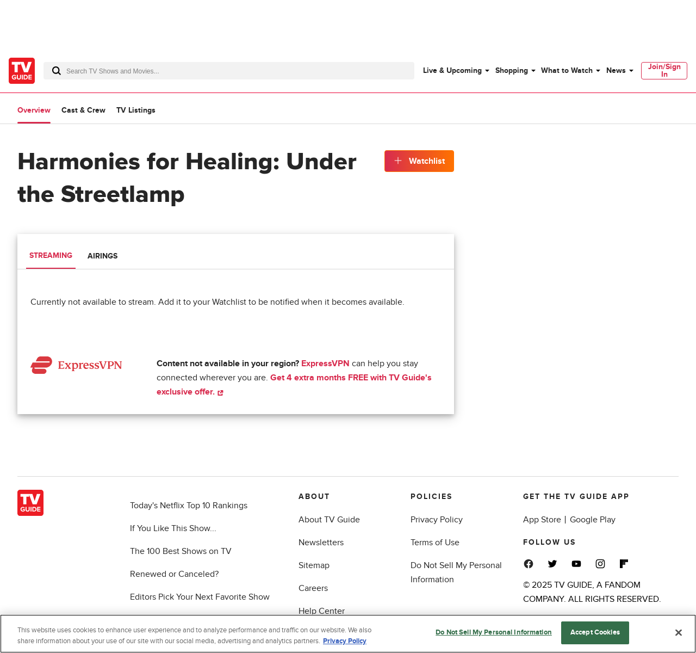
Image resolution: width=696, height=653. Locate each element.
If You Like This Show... (173, 528)
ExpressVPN (325, 363)
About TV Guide (329, 519)
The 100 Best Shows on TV (181, 551)
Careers (313, 588)
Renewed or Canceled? (174, 574)
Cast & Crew (83, 110)
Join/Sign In (664, 70)
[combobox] (229, 70)
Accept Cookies (595, 634)
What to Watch (567, 70)
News (616, 70)
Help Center (322, 611)
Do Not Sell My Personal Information (494, 634)
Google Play (593, 519)
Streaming (50, 255)
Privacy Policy (437, 519)
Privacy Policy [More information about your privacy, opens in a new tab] (344, 642)
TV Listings (136, 110)
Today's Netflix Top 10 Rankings (188, 505)
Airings (102, 256)
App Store (542, 519)
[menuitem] (455, 71)
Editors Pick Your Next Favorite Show (200, 597)
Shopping (511, 70)
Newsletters (321, 542)
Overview (34, 110)
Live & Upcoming (452, 70)
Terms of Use (435, 542)
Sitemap (314, 565)
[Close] (679, 633)
